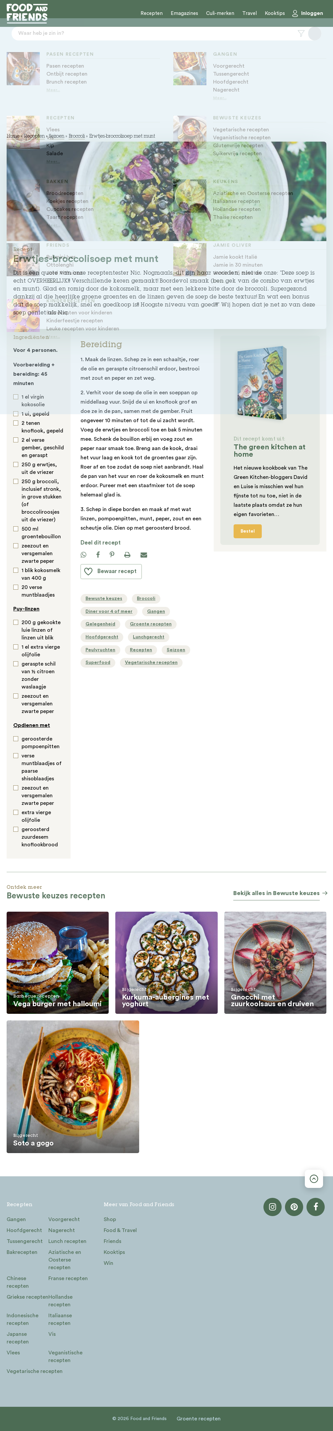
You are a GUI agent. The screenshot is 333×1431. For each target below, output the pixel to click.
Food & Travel (120, 1230)
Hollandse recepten (60, 1300)
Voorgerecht (64, 1219)
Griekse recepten (27, 1297)
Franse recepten (68, 1278)
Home (13, 136)
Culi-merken (220, 13)
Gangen (16, 1219)
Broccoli (77, 136)
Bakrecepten (22, 1252)
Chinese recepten (18, 1282)
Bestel (248, 531)
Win (108, 1263)
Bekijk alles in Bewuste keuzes (276, 893)
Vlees (13, 1352)
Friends (112, 1241)
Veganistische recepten (65, 1356)
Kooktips (275, 13)
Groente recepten (199, 1418)
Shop (110, 1219)
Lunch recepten (67, 1241)
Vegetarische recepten (35, 1371)
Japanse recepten (18, 1338)
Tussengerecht (25, 1241)
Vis (52, 1334)
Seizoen (56, 136)
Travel (249, 13)
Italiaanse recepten (60, 1319)
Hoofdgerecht (24, 1230)
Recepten (151, 13)
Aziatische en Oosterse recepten (64, 1260)
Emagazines (184, 13)
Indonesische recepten (22, 1319)
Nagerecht (61, 1230)
